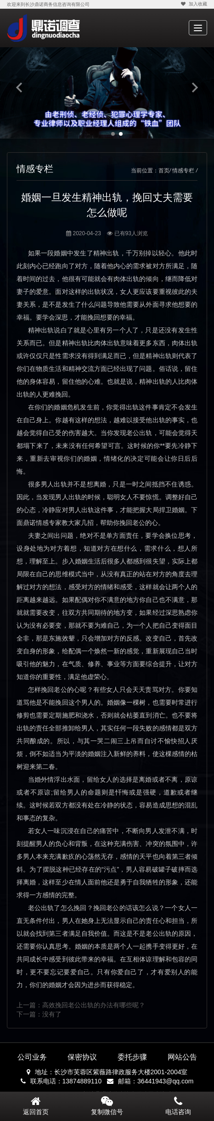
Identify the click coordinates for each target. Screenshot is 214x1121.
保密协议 (82, 1057)
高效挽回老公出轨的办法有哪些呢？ (93, 1005)
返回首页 (36, 1105)
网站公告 (182, 1057)
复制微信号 (107, 1111)
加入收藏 (193, 3)
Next (195, 87)
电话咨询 (178, 1105)
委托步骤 (132, 1057)
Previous (19, 87)
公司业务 (32, 1057)
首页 (163, 170)
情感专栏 (183, 170)
